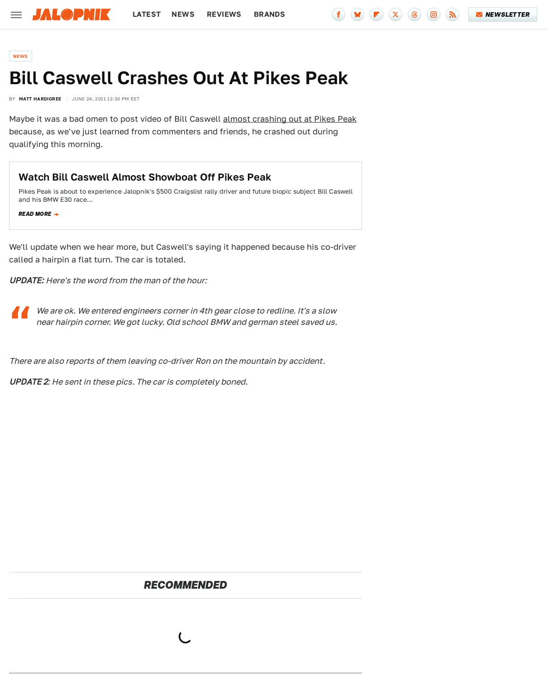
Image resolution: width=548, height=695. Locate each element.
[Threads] (414, 14)
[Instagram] (433, 14)
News (183, 14)
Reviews (224, 14)
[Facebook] (338, 14)
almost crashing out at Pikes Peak (290, 119)
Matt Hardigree (40, 98)
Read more (35, 214)
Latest (147, 14)
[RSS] (452, 14)
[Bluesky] (357, 14)
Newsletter (503, 14)
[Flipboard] (376, 14)
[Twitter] (395, 14)
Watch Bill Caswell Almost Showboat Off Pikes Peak (145, 177)
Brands (269, 14)
